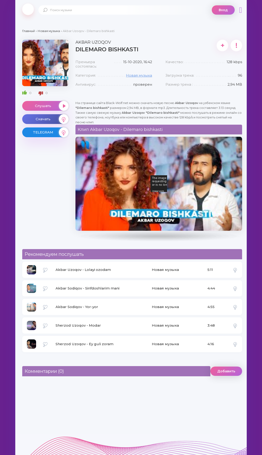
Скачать (52, 119)
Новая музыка (139, 75)
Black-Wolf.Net (28, 9)
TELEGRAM (51, 132)
